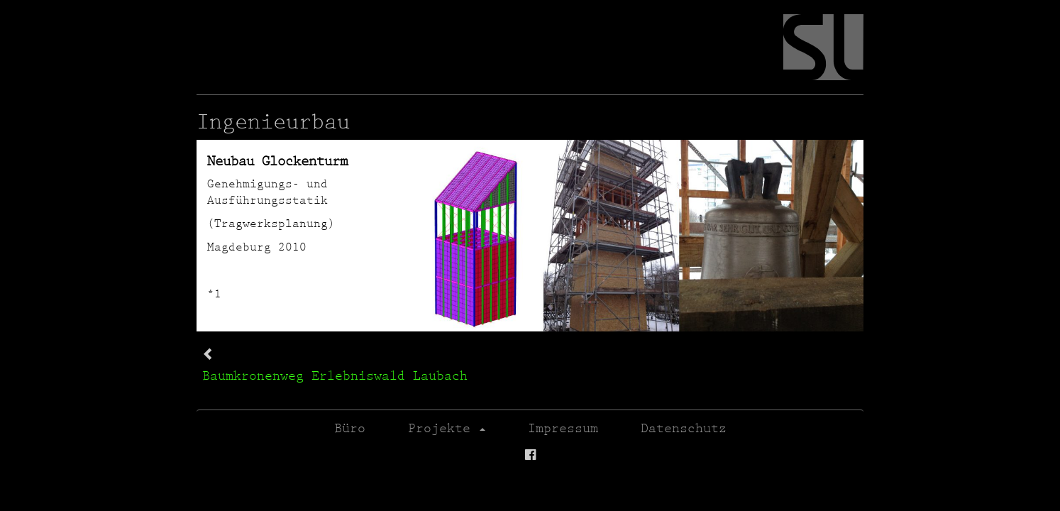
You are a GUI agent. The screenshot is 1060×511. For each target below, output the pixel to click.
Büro (349, 427)
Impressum (563, 427)
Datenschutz (684, 427)
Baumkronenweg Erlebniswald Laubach (335, 375)
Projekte (446, 427)
